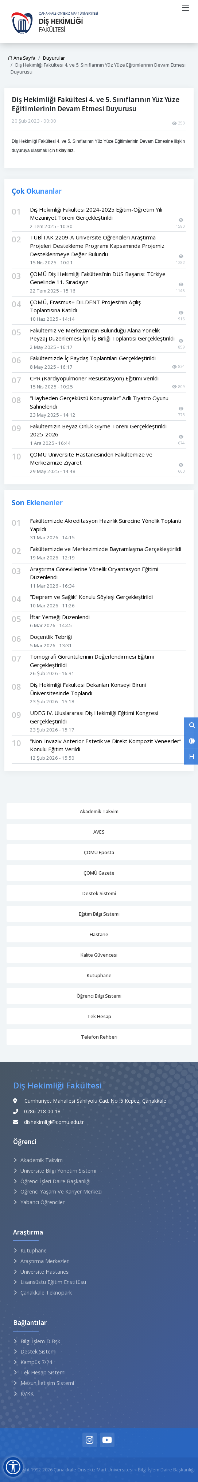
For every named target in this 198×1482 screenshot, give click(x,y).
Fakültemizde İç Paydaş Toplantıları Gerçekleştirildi (93, 358)
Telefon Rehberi (99, 1037)
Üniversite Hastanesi (45, 1271)
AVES (99, 831)
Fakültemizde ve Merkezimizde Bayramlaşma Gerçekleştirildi (105, 548)
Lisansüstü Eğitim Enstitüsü (53, 1281)
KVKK (27, 1393)
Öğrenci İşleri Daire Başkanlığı (55, 1181)
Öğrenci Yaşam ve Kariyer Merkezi (61, 1191)
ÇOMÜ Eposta (99, 852)
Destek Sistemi (99, 893)
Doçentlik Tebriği (51, 636)
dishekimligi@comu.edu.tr (54, 1121)
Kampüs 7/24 (36, 1362)
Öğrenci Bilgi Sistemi (99, 996)
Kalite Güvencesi (99, 955)
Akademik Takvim (99, 811)
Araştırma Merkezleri (45, 1261)
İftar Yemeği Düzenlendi (60, 617)
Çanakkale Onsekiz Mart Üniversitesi (93, 1469)
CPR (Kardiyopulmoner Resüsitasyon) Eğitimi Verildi (94, 378)
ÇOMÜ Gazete (99, 873)
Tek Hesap (99, 1016)
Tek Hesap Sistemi (43, 1372)
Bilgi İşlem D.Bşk (40, 1341)
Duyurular (54, 58)
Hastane (99, 934)
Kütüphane (99, 975)
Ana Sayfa (21, 58)
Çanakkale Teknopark (46, 1292)
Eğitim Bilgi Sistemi (99, 914)
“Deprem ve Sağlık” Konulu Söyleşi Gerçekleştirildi (91, 596)
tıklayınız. (65, 150)
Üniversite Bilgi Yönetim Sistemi (58, 1170)
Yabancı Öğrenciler (42, 1202)
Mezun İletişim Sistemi (47, 1382)
